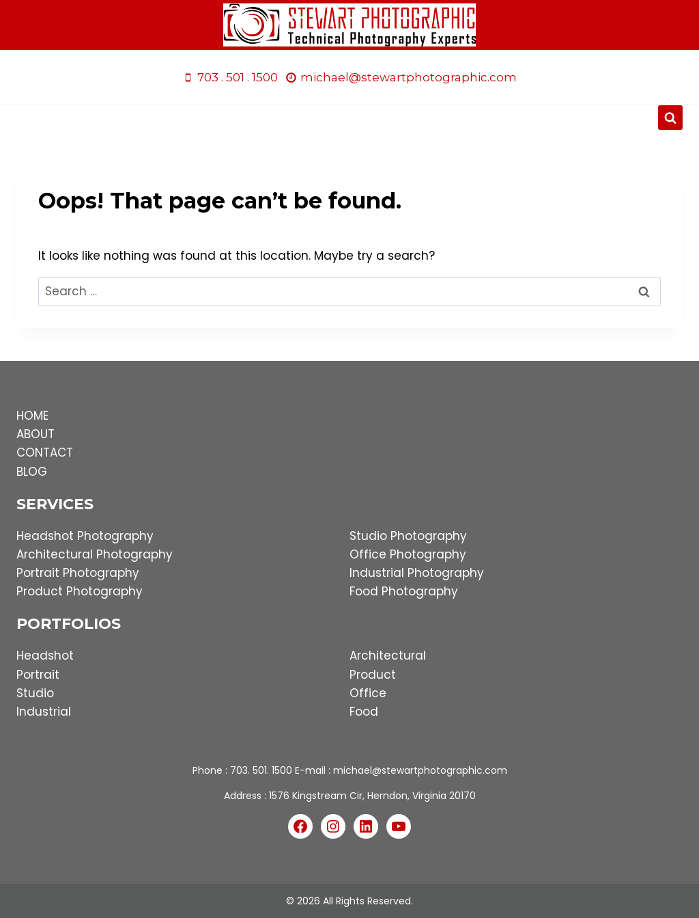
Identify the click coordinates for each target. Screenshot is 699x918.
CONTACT (44, 452)
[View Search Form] (670, 117)
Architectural (388, 655)
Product (373, 674)
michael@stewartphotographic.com (420, 770)
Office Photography (408, 554)
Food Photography (404, 591)
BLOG (31, 471)
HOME (32, 415)
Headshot (45, 655)
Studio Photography (408, 536)
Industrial (43, 711)
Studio (35, 693)
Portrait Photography (77, 573)
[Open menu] (349, 118)
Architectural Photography (94, 554)
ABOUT (35, 434)
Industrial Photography (417, 573)
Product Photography (79, 591)
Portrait (37, 674)
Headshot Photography (85, 536)
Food (364, 711)
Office (368, 693)
